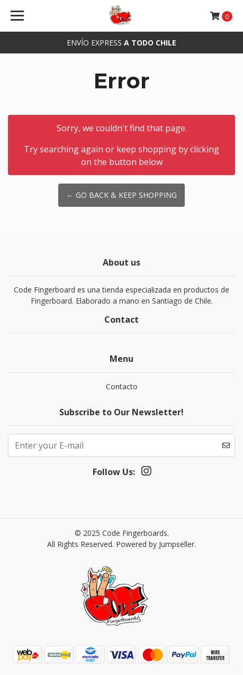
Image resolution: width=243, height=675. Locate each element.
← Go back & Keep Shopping (121, 195)
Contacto (122, 386)
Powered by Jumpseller (155, 544)
